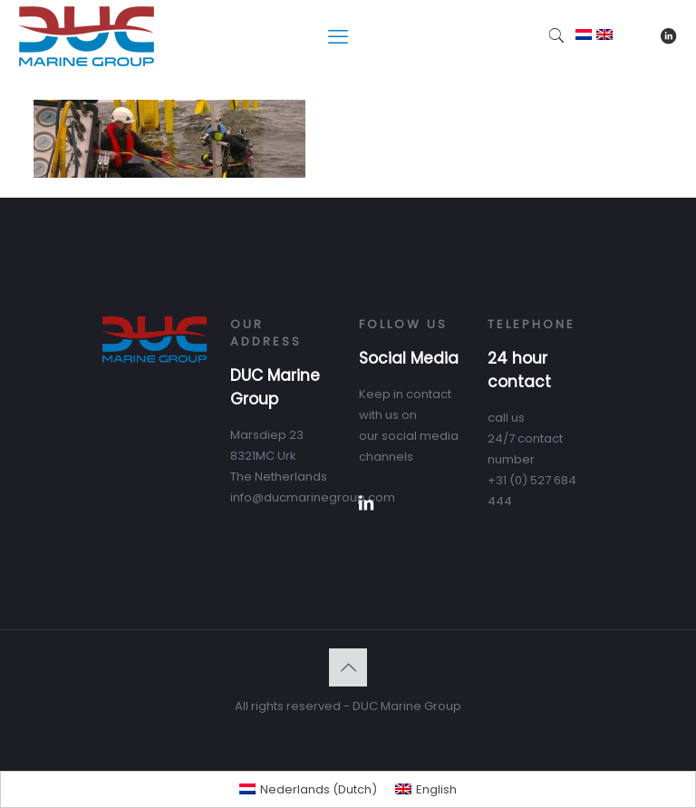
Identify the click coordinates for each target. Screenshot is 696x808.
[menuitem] (308, 789)
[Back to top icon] (348, 667)
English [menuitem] (436, 789)
